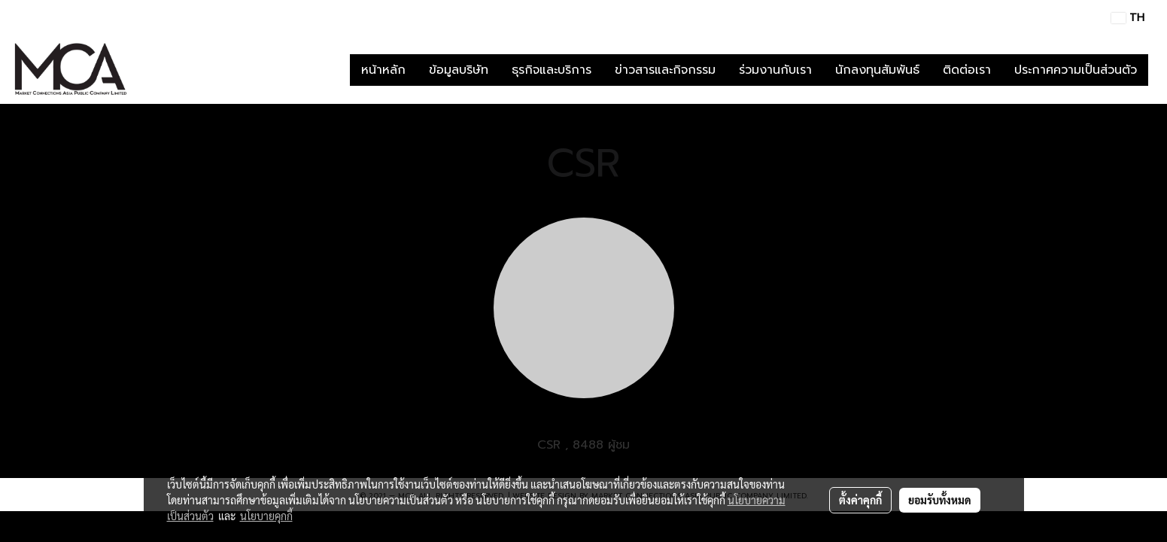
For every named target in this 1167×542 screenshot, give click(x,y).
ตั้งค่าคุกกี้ (860, 500)
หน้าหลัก (383, 70)
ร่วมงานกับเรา (775, 70)
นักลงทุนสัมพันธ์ (877, 70)
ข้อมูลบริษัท (458, 70)
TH (1127, 18)
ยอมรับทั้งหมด (939, 500)
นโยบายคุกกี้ (266, 515)
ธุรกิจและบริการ (551, 70)
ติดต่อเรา (967, 70)
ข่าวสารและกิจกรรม (665, 70)
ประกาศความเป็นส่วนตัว (1075, 70)
